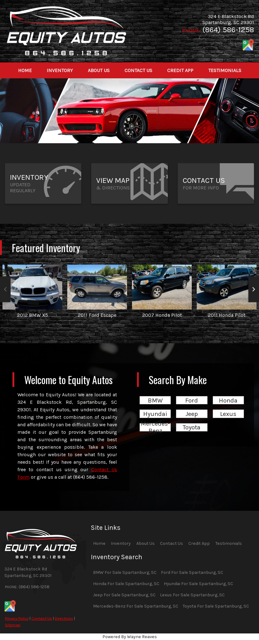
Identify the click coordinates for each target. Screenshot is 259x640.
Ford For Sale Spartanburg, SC (192, 572)
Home (99, 543)
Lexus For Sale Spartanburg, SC (192, 595)
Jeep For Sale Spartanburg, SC (124, 595)
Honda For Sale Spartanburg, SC (126, 583)
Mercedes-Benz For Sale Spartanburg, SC (135, 606)
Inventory (121, 543)
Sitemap (13, 625)
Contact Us (41, 618)
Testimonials (228, 543)
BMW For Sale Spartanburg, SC (125, 572)
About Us (145, 543)
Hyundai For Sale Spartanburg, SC (198, 583)
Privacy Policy (17, 618)
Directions (64, 618)
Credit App (199, 543)
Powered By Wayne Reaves (129, 636)
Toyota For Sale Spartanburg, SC (216, 606)
